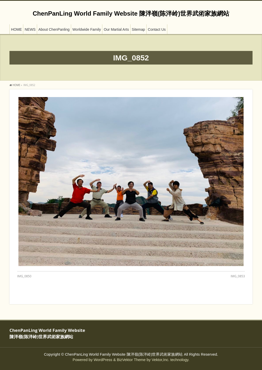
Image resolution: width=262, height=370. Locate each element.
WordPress (103, 360)
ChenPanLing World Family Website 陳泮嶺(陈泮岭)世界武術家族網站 (131, 13)
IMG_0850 (24, 276)
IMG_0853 (238, 276)
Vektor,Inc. (160, 360)
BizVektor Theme (131, 360)
